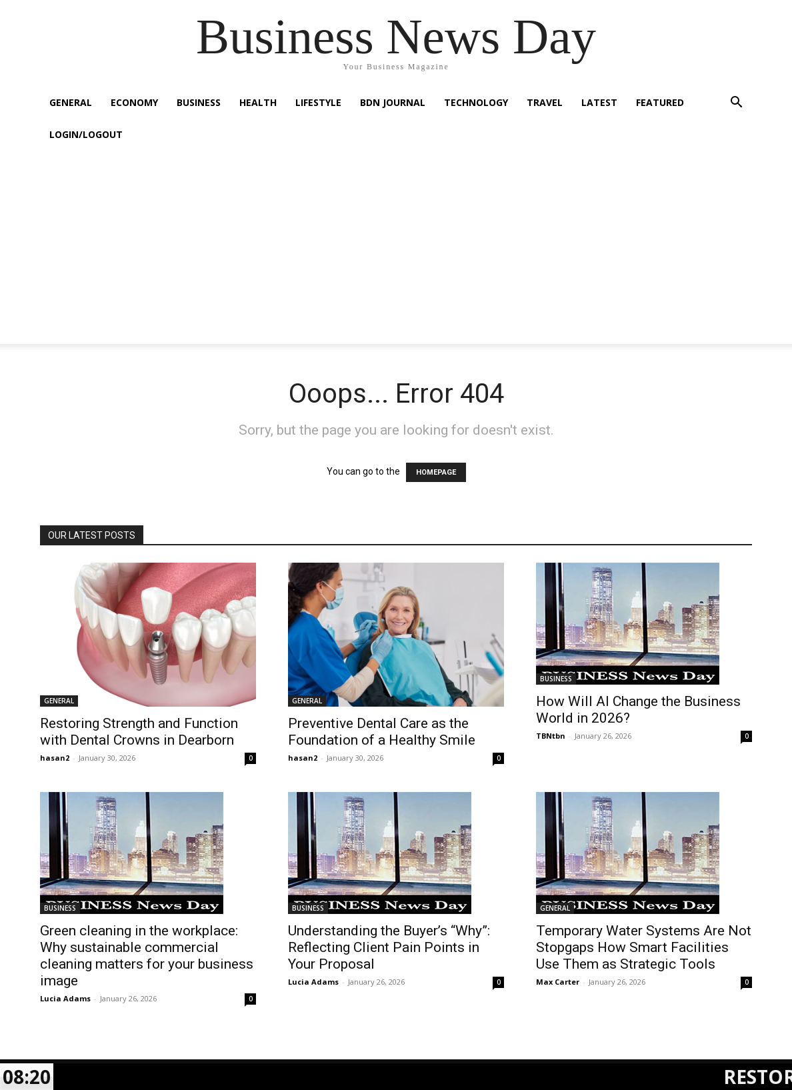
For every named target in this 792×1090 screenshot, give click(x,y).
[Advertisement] (396, 250)
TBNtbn (550, 736)
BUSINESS (199, 102)
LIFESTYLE (318, 102)
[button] (736, 103)
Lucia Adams (65, 998)
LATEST (599, 102)
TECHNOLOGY (476, 102)
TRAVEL (545, 102)
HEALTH (258, 102)
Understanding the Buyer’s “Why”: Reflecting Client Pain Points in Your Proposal (389, 947)
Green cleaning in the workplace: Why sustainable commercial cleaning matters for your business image (146, 956)
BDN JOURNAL (392, 102)
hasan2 (54, 758)
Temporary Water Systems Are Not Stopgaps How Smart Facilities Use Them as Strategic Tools (643, 947)
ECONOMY (134, 102)
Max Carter (557, 982)
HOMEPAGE (436, 472)
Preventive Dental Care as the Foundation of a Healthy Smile (381, 731)
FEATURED (660, 102)
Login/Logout (86, 134)
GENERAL (70, 102)
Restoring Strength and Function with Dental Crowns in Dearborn (139, 731)
